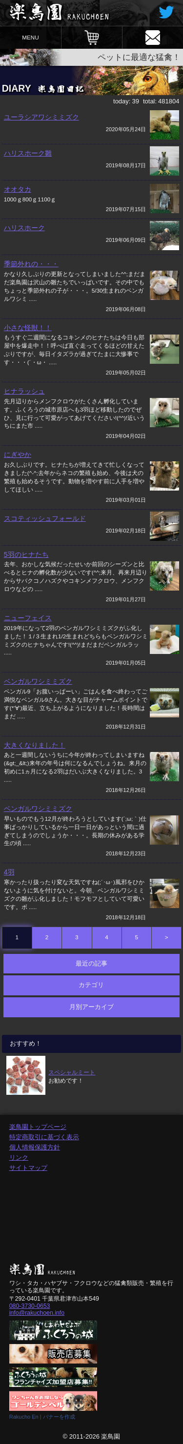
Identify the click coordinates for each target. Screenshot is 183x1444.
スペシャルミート (71, 1072)
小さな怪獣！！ (28, 328)
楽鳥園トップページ (37, 1126)
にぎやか (17, 454)
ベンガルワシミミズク (38, 681)
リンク (18, 1157)
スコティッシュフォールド (45, 518)
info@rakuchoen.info (36, 1312)
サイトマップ (28, 1167)
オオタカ (17, 189)
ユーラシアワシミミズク (41, 117)
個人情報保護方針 (34, 1147)
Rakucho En (24, 1417)
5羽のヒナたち (26, 554)
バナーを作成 (59, 1417)
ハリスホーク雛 (28, 153)
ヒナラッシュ (24, 391)
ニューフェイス (28, 618)
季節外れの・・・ (31, 264)
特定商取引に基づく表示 (44, 1137)
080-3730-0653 (29, 1306)
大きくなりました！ (34, 745)
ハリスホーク (24, 228)
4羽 (9, 872)
